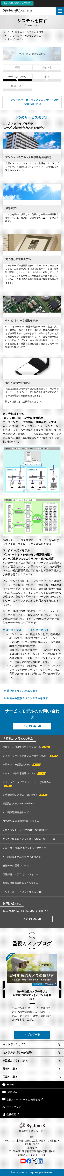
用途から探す (10, 1076)
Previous (4, 989)
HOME (8, 1084)
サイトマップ (11, 1107)
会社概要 (10, 1114)
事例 (46, 76)
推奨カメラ (17, 86)
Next (60, 989)
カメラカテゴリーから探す (18, 1052)
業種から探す (10, 1068)
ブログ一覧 (32, 1034)
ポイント (47, 67)
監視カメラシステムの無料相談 (22, 1099)
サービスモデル (17, 76)
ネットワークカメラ (14, 1044)
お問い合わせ (33, 726)
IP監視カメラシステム (15, 1060)
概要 (17, 67)
